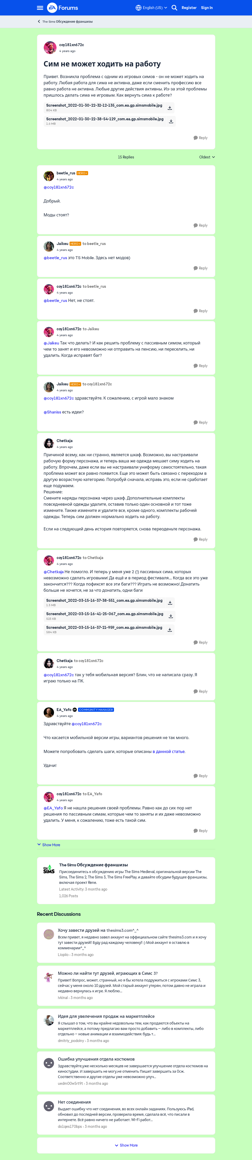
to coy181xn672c (97, 384)
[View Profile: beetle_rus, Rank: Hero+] (49, 176)
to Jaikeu (91, 329)
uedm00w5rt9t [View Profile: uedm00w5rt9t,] (70, 1083)
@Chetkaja (54, 571)
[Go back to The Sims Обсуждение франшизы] (134, 865)
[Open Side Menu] (40, 8)
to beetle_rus (94, 243)
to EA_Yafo (92, 794)
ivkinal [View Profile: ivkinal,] (63, 997)
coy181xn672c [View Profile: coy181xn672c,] (71, 45)
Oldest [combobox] (207, 157)
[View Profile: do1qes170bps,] (49, 1106)
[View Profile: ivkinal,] (49, 977)
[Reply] (201, 137)
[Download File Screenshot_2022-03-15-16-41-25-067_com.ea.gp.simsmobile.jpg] (170, 616)
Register (189, 7)
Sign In (207, 7)
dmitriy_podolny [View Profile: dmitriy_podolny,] (71, 1040)
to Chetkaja (93, 557)
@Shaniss (52, 412)
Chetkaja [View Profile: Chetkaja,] (65, 440)
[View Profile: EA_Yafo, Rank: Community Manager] (49, 712)
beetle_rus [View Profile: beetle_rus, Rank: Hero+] (66, 173)
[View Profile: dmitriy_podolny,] (49, 1020)
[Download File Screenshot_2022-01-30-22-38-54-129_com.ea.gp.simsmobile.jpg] (171, 121)
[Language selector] (151, 8)
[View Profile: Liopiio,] (49, 934)
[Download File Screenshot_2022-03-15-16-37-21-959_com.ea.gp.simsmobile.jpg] (169, 629)
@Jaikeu (51, 343)
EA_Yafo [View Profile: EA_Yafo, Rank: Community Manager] (64, 709)
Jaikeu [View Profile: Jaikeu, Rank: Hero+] (62, 243)
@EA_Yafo (53, 808)
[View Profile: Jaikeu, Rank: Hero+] (49, 246)
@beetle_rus (55, 257)
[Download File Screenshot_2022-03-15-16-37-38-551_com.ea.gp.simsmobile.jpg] (170, 602)
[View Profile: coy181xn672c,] (50, 47)
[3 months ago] (82, 955)
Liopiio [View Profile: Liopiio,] (63, 954)
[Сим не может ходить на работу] (72, 179)
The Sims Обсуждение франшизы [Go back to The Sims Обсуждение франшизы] (65, 21)
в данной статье (169, 751)
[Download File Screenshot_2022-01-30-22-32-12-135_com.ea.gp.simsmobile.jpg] (169, 107)
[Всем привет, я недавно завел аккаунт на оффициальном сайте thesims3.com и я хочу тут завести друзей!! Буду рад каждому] (133, 943)
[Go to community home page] (63, 8)
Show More (48, 844)
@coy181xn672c (59, 187)
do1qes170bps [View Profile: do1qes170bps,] (70, 1126)
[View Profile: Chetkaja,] (49, 443)
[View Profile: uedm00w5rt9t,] (49, 1063)
